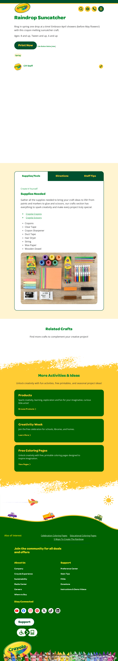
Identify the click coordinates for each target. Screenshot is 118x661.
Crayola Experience (23, 573)
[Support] (94, 9)
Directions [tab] (62, 176)
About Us (19, 563)
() (47, 46)
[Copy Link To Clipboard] (101, 66)
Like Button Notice (44, 46)
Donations (65, 584)
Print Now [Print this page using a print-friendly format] (25, 45)
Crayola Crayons (34, 214)
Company (18, 568)
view (53, 46)
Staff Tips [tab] (90, 176)
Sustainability (20, 578)
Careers (18, 589)
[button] (81, 9)
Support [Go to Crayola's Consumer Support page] (24, 622)
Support (66, 563)
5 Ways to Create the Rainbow (69, 539)
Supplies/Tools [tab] (31, 176)
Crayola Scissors (34, 217)
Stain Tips (65, 573)
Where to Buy (20, 594)
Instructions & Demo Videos (73, 589)
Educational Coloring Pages (83, 535)
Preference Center (69, 568)
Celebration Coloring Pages (54, 535)
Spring (18, 55)
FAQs (63, 578)
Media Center (20, 584)
